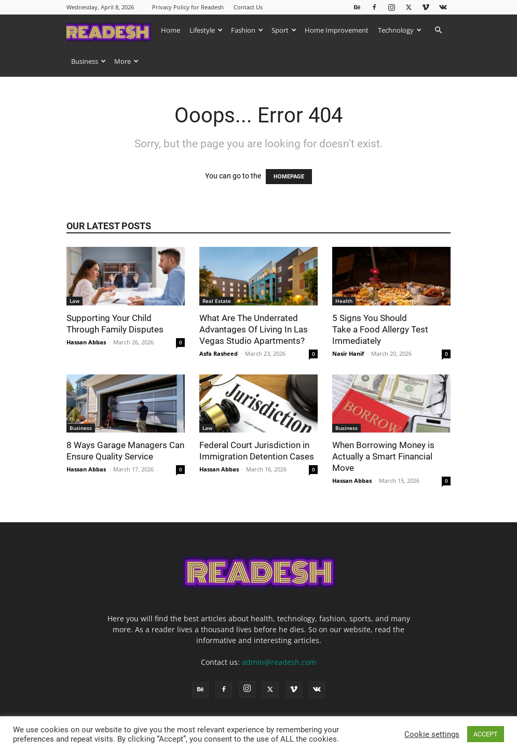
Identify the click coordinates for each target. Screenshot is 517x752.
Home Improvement (337, 30)
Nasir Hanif (348, 353)
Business (88, 61)
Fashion (247, 30)
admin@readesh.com (279, 662)
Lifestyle (206, 30)
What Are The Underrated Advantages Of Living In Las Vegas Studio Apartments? (253, 329)
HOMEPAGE (289, 176)
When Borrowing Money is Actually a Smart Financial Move (383, 456)
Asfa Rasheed (218, 353)
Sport (283, 30)
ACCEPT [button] (485, 734)
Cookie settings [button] (431, 734)
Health (343, 300)
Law (74, 300)
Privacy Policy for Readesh (188, 7)
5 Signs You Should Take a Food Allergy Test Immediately (380, 329)
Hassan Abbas (86, 342)
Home (170, 30)
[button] (438, 30)
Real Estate (216, 300)
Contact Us (248, 7)
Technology (399, 30)
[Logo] (111, 30)
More (126, 61)
